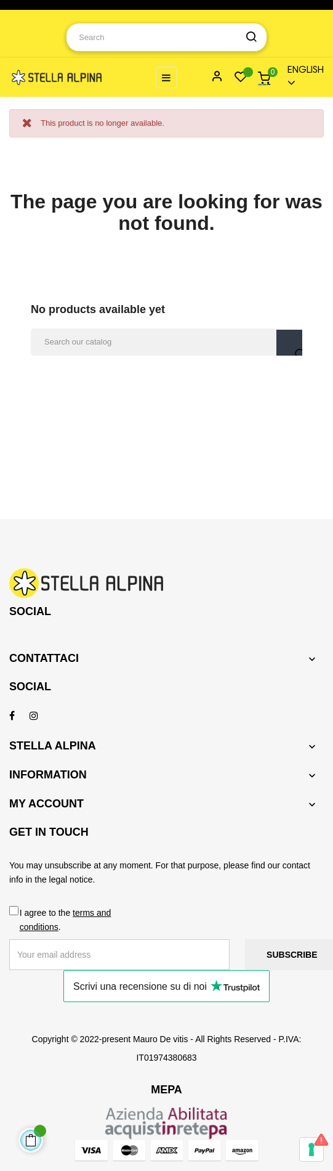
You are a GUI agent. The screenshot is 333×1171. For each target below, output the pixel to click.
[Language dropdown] (300, 77)
